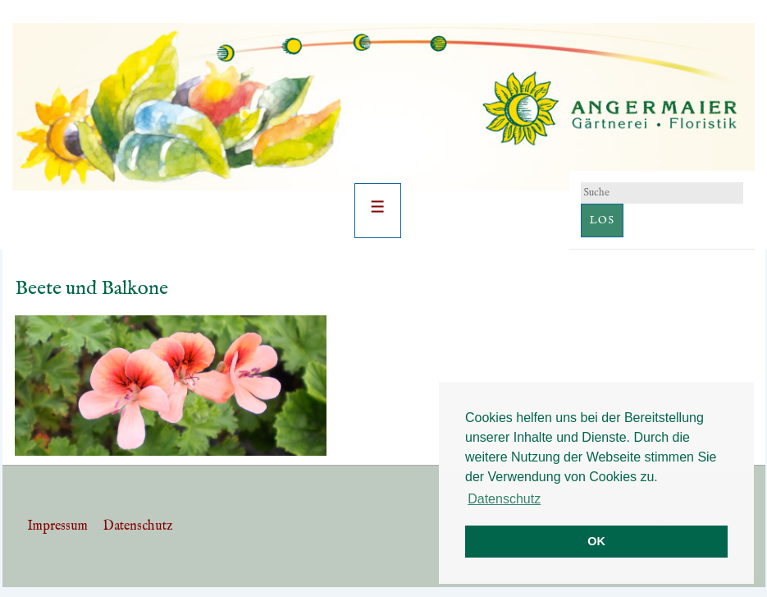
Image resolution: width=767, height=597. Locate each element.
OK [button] (596, 541)
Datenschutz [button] (504, 499)
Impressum (57, 526)
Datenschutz (137, 526)
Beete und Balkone (91, 288)
